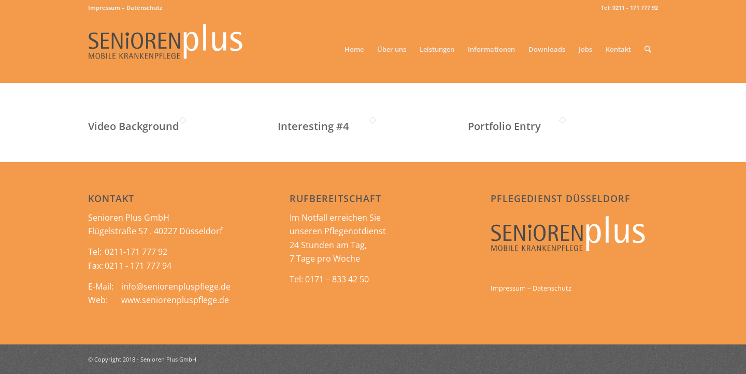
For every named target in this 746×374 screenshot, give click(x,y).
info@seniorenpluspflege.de (176, 286)
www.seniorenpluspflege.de (175, 300)
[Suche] (648, 49)
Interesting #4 (313, 126)
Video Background (133, 126)
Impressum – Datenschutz (125, 7)
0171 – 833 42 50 (337, 279)
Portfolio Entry (504, 126)
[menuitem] (125, 7)
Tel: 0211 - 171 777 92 (629, 7)
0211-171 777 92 (136, 251)
